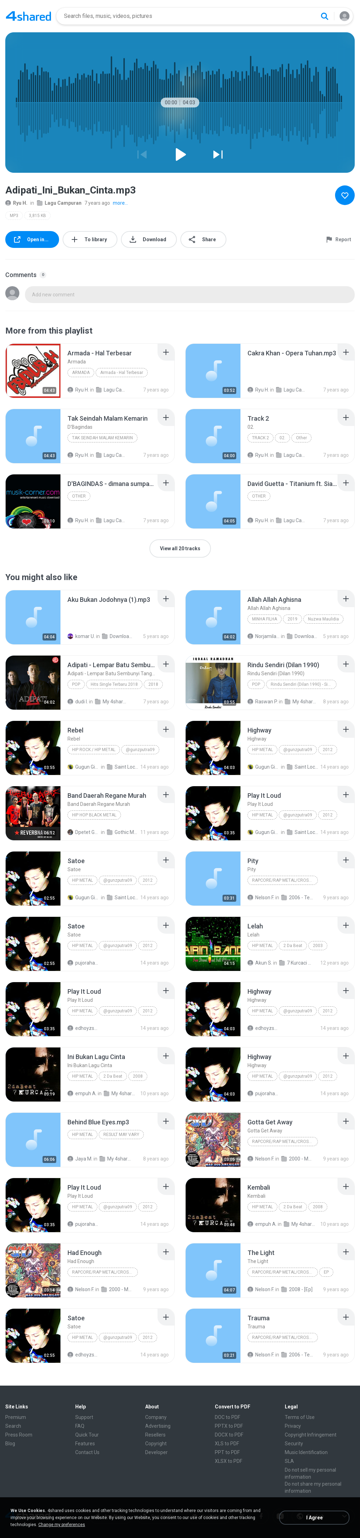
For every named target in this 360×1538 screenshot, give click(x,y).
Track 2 (260, 437)
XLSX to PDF (228, 1461)
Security (294, 1443)
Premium (15, 1417)
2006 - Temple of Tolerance (297, 897)
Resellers (155, 1435)
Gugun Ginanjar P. (84, 767)
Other (301, 437)
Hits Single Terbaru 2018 (114, 684)
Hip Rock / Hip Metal (93, 749)
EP (326, 1272)
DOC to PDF (227, 1417)
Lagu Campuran (59, 203)
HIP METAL (82, 1134)
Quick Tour (87, 1435)
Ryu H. (16, 203)
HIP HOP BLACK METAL (94, 815)
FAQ (79, 1426)
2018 (153, 684)
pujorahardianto (84, 963)
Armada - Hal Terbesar (121, 372)
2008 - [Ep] (297, 1289)
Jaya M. (80, 1159)
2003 (318, 945)
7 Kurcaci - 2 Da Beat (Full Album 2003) (295, 963)
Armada (81, 372)
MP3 (14, 215)
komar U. (81, 636)
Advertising (158, 1426)
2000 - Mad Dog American (297, 1159)
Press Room (18, 1435)
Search (13, 1426)
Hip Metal (262, 749)
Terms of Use (300, 1417)
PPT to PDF (227, 1452)
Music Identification (306, 1452)
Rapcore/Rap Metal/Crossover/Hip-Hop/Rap (285, 880)
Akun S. (260, 963)
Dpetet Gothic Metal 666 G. (84, 832)
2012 (328, 749)
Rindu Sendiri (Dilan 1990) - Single (303, 684)
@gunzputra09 (140, 749)
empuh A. (82, 1093)
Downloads (118, 636)
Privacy (293, 1426)
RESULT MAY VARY (121, 1134)
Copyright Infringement (310, 1435)
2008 (138, 1076)
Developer (156, 1452)
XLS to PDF (227, 1443)
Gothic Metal (123, 832)
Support (84, 1417)
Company (156, 1417)
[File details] (33, 371)
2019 (292, 619)
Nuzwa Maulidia (323, 619)
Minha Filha (264, 619)
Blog (10, 1443)
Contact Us (87, 1452)
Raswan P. (263, 701)
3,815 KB (37, 215)
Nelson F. (261, 897)
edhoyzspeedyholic (84, 1028)
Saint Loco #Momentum (123, 767)
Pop (76, 684)
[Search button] (324, 16)
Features (85, 1443)
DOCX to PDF (229, 1435)
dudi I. (78, 701)
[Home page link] (28, 16)
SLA (289, 1461)
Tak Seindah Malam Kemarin (102, 437)
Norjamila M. (264, 636)
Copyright (156, 1443)
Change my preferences (61, 1524)
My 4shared (111, 701)
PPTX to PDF (229, 1426)
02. (282, 437)
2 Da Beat (292, 945)
